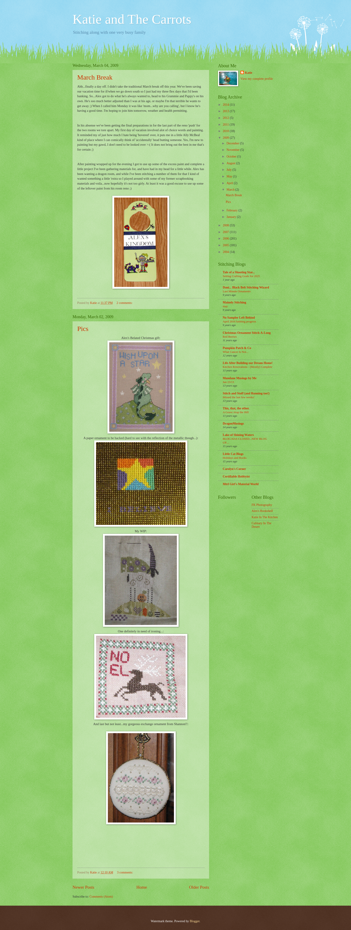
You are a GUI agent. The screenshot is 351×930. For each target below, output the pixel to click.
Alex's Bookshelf (262, 511)
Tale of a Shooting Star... (239, 272)
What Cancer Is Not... (235, 351)
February (232, 210)
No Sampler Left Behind (239, 317)
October (232, 156)
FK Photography (262, 505)
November (233, 149)
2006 (226, 238)
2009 (226, 137)
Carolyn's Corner (234, 469)
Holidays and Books (234, 457)
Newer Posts (83, 887)
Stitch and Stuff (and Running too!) (246, 393)
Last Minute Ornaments (237, 291)
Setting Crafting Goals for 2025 (241, 276)
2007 (226, 232)
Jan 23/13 (228, 382)
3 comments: (125, 872)
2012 (226, 118)
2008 (226, 225)
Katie (248, 72)
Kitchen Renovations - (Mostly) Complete (247, 366)
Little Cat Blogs (233, 454)
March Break (94, 77)
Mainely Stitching (234, 302)
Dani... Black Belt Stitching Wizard (246, 287)
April (230, 183)
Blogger (194, 921)
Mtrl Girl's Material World (241, 484)
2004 (226, 252)
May (230, 176)
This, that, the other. (236, 408)
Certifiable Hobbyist (236, 476)
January (232, 217)
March (231, 189)
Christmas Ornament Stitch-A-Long (247, 333)
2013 (226, 111)
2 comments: (125, 303)
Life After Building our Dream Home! (248, 363)
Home (141, 887)
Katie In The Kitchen (265, 517)
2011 (226, 124)
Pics (82, 328)
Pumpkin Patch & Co (237, 348)
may (225, 306)
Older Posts (199, 887)
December (233, 143)
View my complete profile (256, 78)
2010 (226, 131)
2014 (226, 104)
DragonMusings (233, 423)
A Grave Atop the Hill (236, 412)
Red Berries (230, 336)
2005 (226, 245)
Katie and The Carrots (132, 19)
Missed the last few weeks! (239, 397)
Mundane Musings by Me (240, 378)
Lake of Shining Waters (238, 435)
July (229, 169)
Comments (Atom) (101, 896)
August (231, 163)
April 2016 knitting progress (239, 321)
